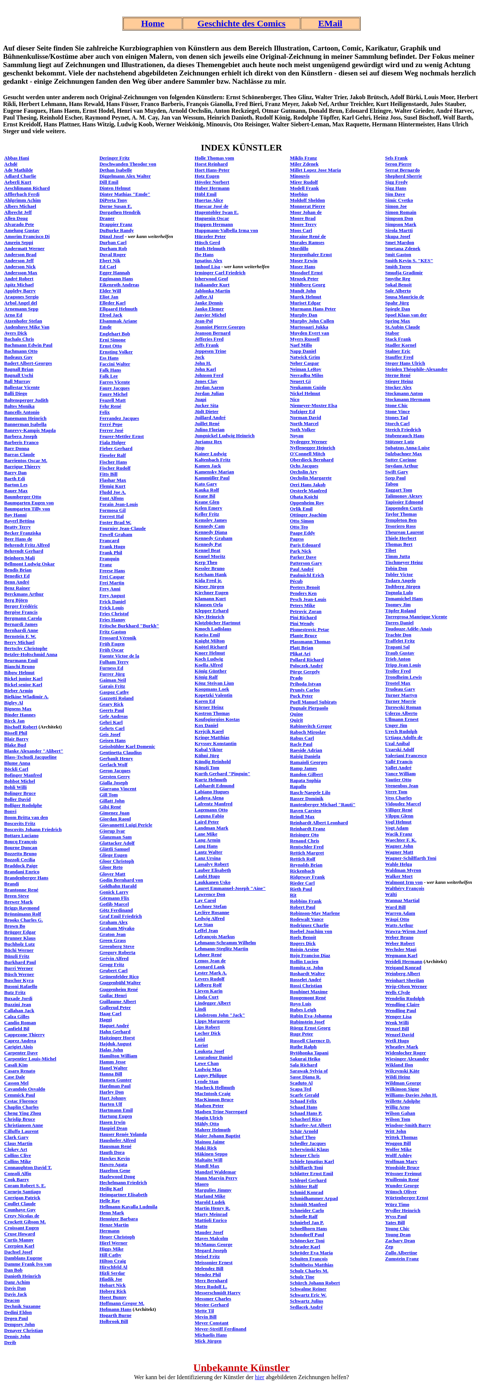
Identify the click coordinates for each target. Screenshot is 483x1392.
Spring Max (397, 321)
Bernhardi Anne (21, 630)
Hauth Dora (112, 1152)
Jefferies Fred (209, 339)
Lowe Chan (207, 1063)
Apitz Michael (19, 284)
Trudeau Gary (400, 689)
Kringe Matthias (212, 737)
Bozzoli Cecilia (19, 859)
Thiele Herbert (401, 538)
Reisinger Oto (304, 834)
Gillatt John (112, 801)
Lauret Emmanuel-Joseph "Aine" (230, 888)
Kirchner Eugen (211, 592)
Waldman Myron (403, 870)
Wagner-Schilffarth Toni (411, 858)
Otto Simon (302, 521)
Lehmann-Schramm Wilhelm (225, 942)
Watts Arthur (399, 925)
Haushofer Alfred (117, 1140)
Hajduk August (115, 1043)
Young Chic (397, 1228)
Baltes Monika (19, 406)
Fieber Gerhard (115, 448)
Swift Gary (396, 472)
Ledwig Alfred (210, 918)
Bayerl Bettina (19, 521)
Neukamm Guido (308, 387)
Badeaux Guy (18, 357)
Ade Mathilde (18, 170)
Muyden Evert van (309, 333)
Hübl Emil (206, 194)
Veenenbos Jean (401, 785)
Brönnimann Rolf (22, 914)
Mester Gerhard (212, 1304)
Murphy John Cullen (312, 321)
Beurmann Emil (21, 660)
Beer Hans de (18, 539)
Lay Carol (205, 900)
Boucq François (20, 841)
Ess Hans (108, 358)
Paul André (302, 569)
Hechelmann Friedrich (123, 1182)
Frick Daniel (112, 601)
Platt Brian (301, 647)
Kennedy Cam (210, 526)
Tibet (390, 550)
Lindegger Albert (213, 1003)
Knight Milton (210, 641)
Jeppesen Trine (210, 351)
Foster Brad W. (115, 522)
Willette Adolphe (402, 1101)
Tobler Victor (399, 574)
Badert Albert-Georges (28, 363)
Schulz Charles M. (309, 1271)
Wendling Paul (400, 1010)
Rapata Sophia (305, 780)
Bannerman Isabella (25, 424)
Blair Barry (16, 739)
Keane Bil (205, 496)
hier (260, 1377)
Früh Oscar (111, 650)
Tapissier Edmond (404, 502)
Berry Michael (19, 642)
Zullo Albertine (401, 1252)
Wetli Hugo (397, 1040)
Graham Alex (113, 922)
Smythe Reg (398, 278)
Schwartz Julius (306, 1301)
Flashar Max (112, 480)
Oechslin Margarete (311, 478)
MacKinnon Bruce (214, 1099)
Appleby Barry (19, 290)
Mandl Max (207, 1166)
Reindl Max (302, 816)
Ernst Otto (110, 346)
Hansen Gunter (115, 1080)
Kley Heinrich (209, 616)
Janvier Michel (210, 315)
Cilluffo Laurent (21, 1131)
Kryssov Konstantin (216, 743)
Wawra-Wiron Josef (406, 931)
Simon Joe (396, 206)
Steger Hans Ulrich (405, 363)
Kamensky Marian (214, 472)
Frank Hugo (112, 546)
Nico (294, 399)
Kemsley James (211, 520)
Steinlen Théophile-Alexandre (416, 369)
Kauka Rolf (207, 490)
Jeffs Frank (207, 345)
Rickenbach (302, 871)
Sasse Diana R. (305, 1077)
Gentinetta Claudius (120, 752)
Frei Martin (111, 582)
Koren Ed (205, 701)
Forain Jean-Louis (118, 504)
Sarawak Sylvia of (309, 1071)
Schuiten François (309, 1258)
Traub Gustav (399, 653)
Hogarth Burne (115, 1315)
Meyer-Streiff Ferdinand (220, 1329)
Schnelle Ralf (303, 1216)
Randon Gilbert (306, 774)
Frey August (112, 595)
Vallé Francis (399, 761)
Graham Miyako (116, 928)
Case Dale (14, 1077)
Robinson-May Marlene (315, 913)
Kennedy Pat (208, 544)
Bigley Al (13, 702)
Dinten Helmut (115, 188)
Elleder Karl (112, 303)
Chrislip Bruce (19, 1119)
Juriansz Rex (208, 441)
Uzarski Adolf (399, 749)
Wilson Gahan (400, 1113)
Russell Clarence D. (310, 1040)
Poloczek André (306, 665)
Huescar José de (211, 206)
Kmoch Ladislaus (213, 628)
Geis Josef (109, 734)
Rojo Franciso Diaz (310, 955)
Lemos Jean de (210, 960)
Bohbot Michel (19, 781)
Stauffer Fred (399, 357)
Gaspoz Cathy (114, 692)
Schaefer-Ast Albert (310, 1125)
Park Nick (300, 551)
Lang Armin (207, 840)
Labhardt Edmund (214, 785)
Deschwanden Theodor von (127, 164)
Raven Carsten (305, 810)
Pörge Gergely (305, 671)
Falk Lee (108, 376)
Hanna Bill (110, 1074)
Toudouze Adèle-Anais (408, 628)
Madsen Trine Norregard (221, 1111)
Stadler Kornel (400, 345)
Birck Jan (14, 721)
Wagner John (399, 846)
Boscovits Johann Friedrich (33, 829)
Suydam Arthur (401, 466)
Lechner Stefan (211, 906)
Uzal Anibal (397, 743)
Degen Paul (16, 1318)
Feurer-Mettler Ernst (121, 436)
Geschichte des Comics (241, 23)
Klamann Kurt (210, 598)
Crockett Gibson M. (25, 1222)
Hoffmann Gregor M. (121, 1303)
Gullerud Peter (115, 1007)
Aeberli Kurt (17, 182)
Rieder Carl (302, 883)
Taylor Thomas (401, 514)
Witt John (395, 1131)
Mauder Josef (209, 1232)
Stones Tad (396, 417)
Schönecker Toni (307, 1240)
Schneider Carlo (307, 1210)
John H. (203, 363)
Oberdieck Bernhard (312, 459)
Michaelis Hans (211, 1335)
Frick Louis (111, 607)
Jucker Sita (206, 405)
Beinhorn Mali (19, 558)
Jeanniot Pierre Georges (220, 327)
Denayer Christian (23, 1330)
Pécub (296, 581)
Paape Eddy (302, 533)
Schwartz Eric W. (308, 1295)
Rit (293, 895)
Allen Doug (16, 218)
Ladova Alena (209, 797)
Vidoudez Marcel (403, 804)
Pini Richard (303, 617)
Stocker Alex (398, 387)
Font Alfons (111, 498)
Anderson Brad (20, 254)
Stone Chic (396, 405)
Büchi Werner (19, 950)
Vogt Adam (397, 828)
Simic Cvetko (399, 200)
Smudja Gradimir (404, 272)
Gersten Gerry (114, 776)
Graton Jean (112, 934)
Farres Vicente (114, 382)
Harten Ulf (110, 1104)
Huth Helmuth (210, 248)
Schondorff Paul (307, 1234)
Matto (201, 1226)
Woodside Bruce (402, 1167)
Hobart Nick (112, 1285)
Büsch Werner (19, 974)
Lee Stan (204, 924)
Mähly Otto (207, 1123)
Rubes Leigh (303, 1010)
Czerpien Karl (19, 1246)
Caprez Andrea (20, 1040)
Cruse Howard (19, 1234)
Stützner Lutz (399, 441)
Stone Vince (397, 411)
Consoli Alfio (17, 1173)
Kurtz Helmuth (211, 779)
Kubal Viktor (209, 749)
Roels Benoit (303, 937)
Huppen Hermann (214, 224)
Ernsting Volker (116, 352)
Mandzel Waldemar (215, 1172)
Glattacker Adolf (116, 843)
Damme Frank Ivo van (28, 1264)
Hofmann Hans (115, 1309)
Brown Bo (14, 926)
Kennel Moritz (210, 556)
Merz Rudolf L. (211, 1286)
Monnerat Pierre (307, 206)
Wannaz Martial (402, 900)
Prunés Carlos (305, 690)
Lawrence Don (210, 894)
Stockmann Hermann (408, 399)
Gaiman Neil (112, 680)
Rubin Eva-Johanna (311, 1016)
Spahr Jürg (397, 303)
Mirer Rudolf (304, 182)
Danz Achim (17, 1282)
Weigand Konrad (403, 967)
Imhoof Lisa (207, 266)
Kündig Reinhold (213, 761)
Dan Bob (13, 1270)
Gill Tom (108, 794)
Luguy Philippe (211, 1075)
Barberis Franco (21, 442)
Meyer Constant (212, 1323)
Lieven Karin (209, 991)
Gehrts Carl (112, 728)
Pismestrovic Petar (309, 629)
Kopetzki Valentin (213, 695)
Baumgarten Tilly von (27, 509)
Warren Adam (400, 913)
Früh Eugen (112, 644)
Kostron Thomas (212, 713)
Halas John (111, 1049)
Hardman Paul (115, 1086)
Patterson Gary (306, 563)
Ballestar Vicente (22, 387)
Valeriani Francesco (406, 755)
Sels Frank (396, 158)
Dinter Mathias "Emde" (124, 194)
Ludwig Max (208, 1069)
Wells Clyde (397, 992)
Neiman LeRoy (305, 369)
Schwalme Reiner (308, 1289)
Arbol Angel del (20, 303)
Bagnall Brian (19, 369)
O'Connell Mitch (307, 453)
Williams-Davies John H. (411, 1095)
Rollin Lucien (304, 961)
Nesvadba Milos (306, 375)
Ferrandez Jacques (119, 418)
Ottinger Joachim (308, 515)
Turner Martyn (401, 695)
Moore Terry (303, 224)
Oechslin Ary (303, 472)
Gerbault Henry (116, 758)
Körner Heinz (209, 707)
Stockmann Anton (404, 393)
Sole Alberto (398, 290)
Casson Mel (16, 1083)
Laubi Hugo (207, 876)
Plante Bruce (303, 635)
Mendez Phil (208, 1274)
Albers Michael (20, 206)
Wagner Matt (399, 852)
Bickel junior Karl (23, 678)
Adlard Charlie (20, 176)
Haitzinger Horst (117, 1037)
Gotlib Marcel (114, 904)
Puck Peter (301, 696)
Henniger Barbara (118, 1218)
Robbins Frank (305, 901)
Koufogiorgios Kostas (217, 719)
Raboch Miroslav (308, 732)
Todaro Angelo (400, 580)
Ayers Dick (15, 333)
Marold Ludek (210, 1202)
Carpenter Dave (21, 1053)
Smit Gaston (398, 254)
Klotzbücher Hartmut (217, 622)
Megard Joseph (211, 1250)
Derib (10, 1342)
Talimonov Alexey (404, 496)
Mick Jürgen (208, 1341)
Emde (105, 327)
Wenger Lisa (398, 1016)
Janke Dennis (209, 303)
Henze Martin (114, 1225)
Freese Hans (112, 570)
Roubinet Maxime (309, 991)
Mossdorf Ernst (306, 272)
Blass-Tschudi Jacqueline (30, 757)
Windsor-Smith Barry (408, 1125)
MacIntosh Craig (213, 1093)
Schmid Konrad (306, 1192)
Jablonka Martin (212, 290)
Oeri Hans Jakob (308, 484)
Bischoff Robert (20, 727)
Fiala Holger (112, 442)
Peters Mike (302, 605)
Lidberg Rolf (208, 985)
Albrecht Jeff (18, 212)
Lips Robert (207, 1027)
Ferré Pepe (110, 424)
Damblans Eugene (23, 1258)
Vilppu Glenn (399, 816)
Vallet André (398, 767)
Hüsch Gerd (207, 242)
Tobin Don (396, 568)
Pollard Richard (307, 659)
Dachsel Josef (18, 1252)
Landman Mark (211, 828)
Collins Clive (17, 1155)
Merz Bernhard (211, 1280)
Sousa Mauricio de (404, 297)
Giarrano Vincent (117, 788)
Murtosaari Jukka (309, 327)
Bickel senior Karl (23, 684)
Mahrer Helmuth (213, 1129)
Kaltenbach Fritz (213, 459)
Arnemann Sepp (21, 309)
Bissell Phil (15, 733)
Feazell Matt (112, 400)
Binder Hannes (19, 715)
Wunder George (402, 1185)
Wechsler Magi (401, 949)
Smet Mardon (399, 242)
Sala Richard (303, 1065)
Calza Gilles (16, 1016)
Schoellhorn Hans (308, 1228)
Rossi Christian (306, 985)
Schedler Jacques (308, 1143)
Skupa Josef (398, 236)
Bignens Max (18, 708)
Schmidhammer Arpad (314, 1198)
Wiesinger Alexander (407, 1059)
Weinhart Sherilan (404, 980)
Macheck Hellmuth (215, 1087)
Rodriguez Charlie (309, 925)
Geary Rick (111, 704)
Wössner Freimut (403, 1173)
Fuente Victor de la (119, 656)
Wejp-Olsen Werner (406, 986)
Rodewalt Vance (306, 919)
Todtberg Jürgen (402, 586)
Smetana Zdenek (403, 248)
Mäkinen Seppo (211, 1154)
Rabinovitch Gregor (311, 726)
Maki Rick (206, 1148)
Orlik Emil (301, 509)
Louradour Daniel (214, 1057)
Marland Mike (210, 1196)
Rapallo (298, 786)
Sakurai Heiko (305, 1059)
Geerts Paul (111, 710)
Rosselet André (305, 979)
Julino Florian (210, 429)
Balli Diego (15, 393)
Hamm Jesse (112, 1062)
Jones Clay (206, 381)
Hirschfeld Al (113, 1267)
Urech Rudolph (401, 731)
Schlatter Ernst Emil (311, 1173)
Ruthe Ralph (303, 1046)
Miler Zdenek (304, 164)
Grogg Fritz (111, 964)
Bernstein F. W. (20, 636)
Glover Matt (112, 874)
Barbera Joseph (20, 436)
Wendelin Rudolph (405, 998)
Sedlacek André (306, 1307)
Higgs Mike (111, 1249)
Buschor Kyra (19, 980)
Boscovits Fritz (19, 823)
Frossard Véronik (117, 638)
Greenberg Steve (116, 946)
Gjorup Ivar (112, 831)
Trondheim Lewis (403, 677)
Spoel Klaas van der (406, 315)
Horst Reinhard (211, 164)
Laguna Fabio (209, 816)
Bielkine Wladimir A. (26, 696)
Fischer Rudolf (114, 468)
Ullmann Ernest (401, 719)
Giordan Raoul (115, 819)
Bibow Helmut (19, 672)
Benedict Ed (17, 576)
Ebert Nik (109, 260)
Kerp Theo (206, 562)
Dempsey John (19, 1324)
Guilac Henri (113, 995)
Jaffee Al (204, 297)
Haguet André (114, 1025)
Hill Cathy (110, 1255)
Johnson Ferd (209, 375)
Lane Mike (206, 834)
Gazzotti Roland (116, 698)
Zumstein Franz (402, 1258)
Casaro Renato (19, 1071)
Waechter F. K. (401, 840)
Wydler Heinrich (403, 1210)
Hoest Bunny (112, 1297)
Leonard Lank (210, 966)
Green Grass (112, 940)
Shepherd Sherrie (403, 176)
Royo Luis (300, 1003)
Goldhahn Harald (118, 886)
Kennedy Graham (213, 538)
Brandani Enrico (22, 871)
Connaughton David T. (28, 1167)
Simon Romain (401, 212)
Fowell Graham (115, 534)
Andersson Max (20, 272)
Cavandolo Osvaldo (24, 1089)
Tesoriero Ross (400, 526)
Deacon (12, 1300)
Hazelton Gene (114, 1170)
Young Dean (398, 1234)
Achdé (10, 164)
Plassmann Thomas (310, 641)
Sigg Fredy (396, 182)
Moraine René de (308, 236)
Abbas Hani (16, 158)
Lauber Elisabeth (213, 870)
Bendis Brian (18, 570)
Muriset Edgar (305, 303)
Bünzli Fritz (16, 956)
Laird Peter (207, 822)
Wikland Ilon (399, 1065)
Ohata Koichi (304, 496)
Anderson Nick (19, 266)
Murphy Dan (303, 315)
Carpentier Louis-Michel (30, 1059)
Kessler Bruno (210, 568)
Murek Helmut (305, 297)
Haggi (105, 1019)
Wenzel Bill (397, 1028)
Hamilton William (118, 1056)
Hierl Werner (113, 1243)
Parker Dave (303, 557)
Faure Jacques (114, 388)
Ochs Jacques (304, 466)
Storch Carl (397, 423)
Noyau (296, 435)
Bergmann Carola (23, 618)
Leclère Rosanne (212, 912)
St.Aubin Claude (402, 327)
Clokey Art (15, 1149)
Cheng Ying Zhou (22, 1113)
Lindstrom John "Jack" (220, 1015)
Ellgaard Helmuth (118, 309)
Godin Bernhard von (121, 880)
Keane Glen (207, 502)
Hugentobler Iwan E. (216, 212)
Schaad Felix (303, 1101)
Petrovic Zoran (305, 611)
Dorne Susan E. (115, 206)
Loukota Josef (209, 1051)
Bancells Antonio (22, 412)
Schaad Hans (303, 1107)
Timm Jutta (397, 556)
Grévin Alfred (113, 958)
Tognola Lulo (399, 592)
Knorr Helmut (210, 653)
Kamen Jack (208, 466)
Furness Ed (111, 668)
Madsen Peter (209, 1105)
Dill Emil (108, 182)
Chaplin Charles (21, 1107)
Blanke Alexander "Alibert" (33, 751)
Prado (296, 678)
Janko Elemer (209, 309)
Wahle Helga (398, 864)
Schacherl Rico (305, 1119)
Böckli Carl (16, 769)
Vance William (400, 773)
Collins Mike (17, 1161)
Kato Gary (206, 484)
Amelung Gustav (22, 230)
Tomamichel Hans (404, 598)
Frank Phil (110, 552)
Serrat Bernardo (402, 170)
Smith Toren (398, 266)
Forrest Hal (111, 516)
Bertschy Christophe (25, 648)
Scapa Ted (300, 1089)
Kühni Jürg (207, 755)
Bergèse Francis (20, 612)
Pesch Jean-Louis (308, 599)
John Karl (205, 369)
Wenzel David (399, 1034)
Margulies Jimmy (213, 1190)
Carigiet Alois (18, 1046)
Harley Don (111, 1092)
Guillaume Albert (117, 1001)
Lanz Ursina (208, 858)
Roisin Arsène (304, 949)
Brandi (11, 884)
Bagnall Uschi (18, 375)
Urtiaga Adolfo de (404, 737)
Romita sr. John (306, 967)
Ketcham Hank (211, 574)
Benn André (16, 582)
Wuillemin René (402, 1179)
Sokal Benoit (398, 284)
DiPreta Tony (113, 200)
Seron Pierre (398, 164)
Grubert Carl (113, 970)
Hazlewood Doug (117, 1176)
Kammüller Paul (212, 478)
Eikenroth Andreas (119, 284)
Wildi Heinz (398, 1077)
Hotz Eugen (207, 176)
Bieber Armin (18, 690)
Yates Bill (395, 1222)
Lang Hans (206, 846)
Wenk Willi (397, 1022)
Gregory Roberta (117, 952)
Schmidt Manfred (308, 1204)
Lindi (200, 1009)
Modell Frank (304, 188)
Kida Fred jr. (208, 580)
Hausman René (115, 1146)
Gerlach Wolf (113, 764)
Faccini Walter (114, 364)
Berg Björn (16, 600)
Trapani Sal (397, 647)
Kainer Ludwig (211, 453)
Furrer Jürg (112, 674)
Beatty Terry (17, 527)
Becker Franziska (22, 533)
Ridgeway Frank (307, 877)
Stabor (392, 333)
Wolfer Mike (398, 1149)
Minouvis (299, 176)
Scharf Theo (302, 1137)
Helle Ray (109, 1200)
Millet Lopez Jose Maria (315, 170)
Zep (389, 1246)
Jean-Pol (204, 321)
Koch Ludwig (209, 659)
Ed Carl (107, 266)
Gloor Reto (111, 867)
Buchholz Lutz (19, 944)
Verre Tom (396, 791)
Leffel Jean (206, 930)
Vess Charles (398, 797)
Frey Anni (109, 589)
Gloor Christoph (116, 861)
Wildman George (403, 1083)
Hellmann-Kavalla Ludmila (128, 1206)
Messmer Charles (213, 1298)
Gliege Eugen (113, 855)
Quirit (296, 720)
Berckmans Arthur (24, 594)
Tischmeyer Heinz (404, 562)
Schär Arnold (304, 1131)
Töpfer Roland (400, 610)
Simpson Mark (401, 224)
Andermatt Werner (24, 248)
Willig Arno (397, 1107)
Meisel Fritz (207, 1256)
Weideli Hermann (404, 961)
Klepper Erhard (212, 610)
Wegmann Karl (401, 955)
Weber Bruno (399, 937)
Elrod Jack (110, 315)
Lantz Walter (209, 852)
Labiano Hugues (212, 791)
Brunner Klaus (19, 938)
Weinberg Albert (402, 973)
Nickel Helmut (305, 393)
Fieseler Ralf (112, 455)
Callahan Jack (19, 1010)
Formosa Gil (112, 510)
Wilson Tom (398, 1119)
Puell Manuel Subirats (313, 702)
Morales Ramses (307, 242)
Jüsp (200, 447)
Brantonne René (21, 890)
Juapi (200, 399)
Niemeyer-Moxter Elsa (313, 405)
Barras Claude (19, 454)
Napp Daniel (303, 351)
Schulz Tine (302, 1277)
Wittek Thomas (401, 1137)
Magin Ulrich (209, 1117)
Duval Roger (112, 254)
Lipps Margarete (212, 1021)
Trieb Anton (398, 659)
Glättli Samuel (114, 849)
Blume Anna (17, 763)
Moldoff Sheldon (307, 200)
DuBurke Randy (116, 230)
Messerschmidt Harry (218, 1292)
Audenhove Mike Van (26, 327)
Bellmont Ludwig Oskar (29, 564)
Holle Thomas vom (214, 158)
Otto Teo (299, 527)
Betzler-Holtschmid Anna (30, 654)
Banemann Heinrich (25, 418)
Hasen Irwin (112, 1122)
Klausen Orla (209, 604)
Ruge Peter (301, 1034)
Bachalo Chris (19, 339)
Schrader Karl (305, 1246)
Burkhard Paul (20, 962)
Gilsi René (110, 807)
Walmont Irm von (404, 882)
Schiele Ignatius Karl (312, 1161)
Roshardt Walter (307, 973)
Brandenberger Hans (26, 877)
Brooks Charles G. (23, 920)
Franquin (109, 558)
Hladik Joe (110, 1279)
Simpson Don (399, 218)
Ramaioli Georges (308, 762)
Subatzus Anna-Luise (407, 447)
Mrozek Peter (304, 278)
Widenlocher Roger (405, 1053)
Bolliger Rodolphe (23, 805)
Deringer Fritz (114, 158)
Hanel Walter (113, 1068)
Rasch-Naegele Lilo (310, 792)
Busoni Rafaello (20, 986)
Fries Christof (114, 613)
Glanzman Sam (115, 837)
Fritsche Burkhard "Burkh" (129, 625)
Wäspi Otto (397, 919)
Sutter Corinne (401, 459)
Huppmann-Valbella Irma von (226, 230)
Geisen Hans (112, 740)
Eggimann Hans (116, 278)
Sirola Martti (399, 230)
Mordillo (299, 248)
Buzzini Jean (17, 1004)
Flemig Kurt (112, 486)
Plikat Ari (300, 653)
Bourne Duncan (20, 847)
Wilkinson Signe (402, 1089)
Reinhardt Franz (307, 828)
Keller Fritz (207, 514)
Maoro (202, 1184)
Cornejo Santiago (22, 1191)
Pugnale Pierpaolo (309, 708)
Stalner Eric (398, 351)
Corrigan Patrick (22, 1197)
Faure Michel (113, 394)
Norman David (305, 417)
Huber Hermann (212, 188)
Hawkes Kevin (114, 1158)
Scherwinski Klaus (309, 1149)
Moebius (299, 194)
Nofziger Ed (302, 411)
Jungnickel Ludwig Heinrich (225, 435)
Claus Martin (18, 1143)
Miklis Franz (303, 158)
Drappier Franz (115, 224)
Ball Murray (17, 381)
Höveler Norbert (212, 182)
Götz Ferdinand (115, 910)
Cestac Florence (20, 1101)
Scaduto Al (301, 1083)
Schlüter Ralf (304, 1186)
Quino (296, 714)
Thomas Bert (399, 544)
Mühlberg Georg (307, 284)
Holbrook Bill (113, 1321)
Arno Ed (13, 315)
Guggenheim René (118, 989)
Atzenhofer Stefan (23, 321)
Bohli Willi (15, 787)
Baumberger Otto (22, 496)
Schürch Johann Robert (315, 1283)
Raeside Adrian (306, 750)
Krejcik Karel (209, 731)
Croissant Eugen (21, 1228)
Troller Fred (398, 671)
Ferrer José (111, 430)
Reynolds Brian (306, 865)
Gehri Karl (111, 722)
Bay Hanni (15, 515)
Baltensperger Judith (26, 400)
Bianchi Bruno (19, 666)
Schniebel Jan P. (307, 1222)
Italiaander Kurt (212, 284)
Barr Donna (16, 448)
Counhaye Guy (19, 1209)
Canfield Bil (16, 1028)
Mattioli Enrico (211, 1220)
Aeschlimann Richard (27, 188)
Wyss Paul (396, 1216)
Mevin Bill (206, 1317)
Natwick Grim (305, 357)
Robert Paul (302, 907)
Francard (109, 540)
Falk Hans (110, 370)
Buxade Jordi (18, 998)
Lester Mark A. (211, 973)
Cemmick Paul (19, 1095)
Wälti (391, 894)
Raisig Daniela (305, 756)
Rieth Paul (301, 889)
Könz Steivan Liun (214, 683)
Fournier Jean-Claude (122, 528)
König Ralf (206, 677)
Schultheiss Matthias (311, 1265)
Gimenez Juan (114, 813)
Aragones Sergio (21, 297)
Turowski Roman (403, 707)
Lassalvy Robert (212, 864)
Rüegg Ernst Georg (310, 1028)
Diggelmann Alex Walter (125, 176)
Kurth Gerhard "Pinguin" (222, 773)
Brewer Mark (18, 902)
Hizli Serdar (112, 1273)
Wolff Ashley (398, 1155)
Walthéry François (405, 888)
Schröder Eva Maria (311, 1252)
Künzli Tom (207, 767)
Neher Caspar (304, 363)
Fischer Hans (113, 462)
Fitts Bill (108, 474)
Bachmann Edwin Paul (28, 345)
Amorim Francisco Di (27, 236)
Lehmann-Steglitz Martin (221, 948)
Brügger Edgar (20, 932)
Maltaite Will (209, 1160)
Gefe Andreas (113, 716)
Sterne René (398, 375)
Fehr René (110, 406)
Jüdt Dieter (206, 411)
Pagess (297, 539)
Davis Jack (15, 1294)
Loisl (200, 1039)
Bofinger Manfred (23, 775)
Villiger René (399, 810)
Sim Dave (395, 194)
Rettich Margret (307, 853)
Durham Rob (113, 248)
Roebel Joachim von (311, 931)
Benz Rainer (17, 588)
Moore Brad (302, 218)
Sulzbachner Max (403, 453)
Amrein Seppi (18, 242)
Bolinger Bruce (20, 793)
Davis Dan (15, 1288)
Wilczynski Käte (402, 1071)
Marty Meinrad (211, 1214)
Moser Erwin (303, 260)
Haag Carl (110, 1013)
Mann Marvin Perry (216, 1178)
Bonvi (10, 811)
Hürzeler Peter (210, 236)
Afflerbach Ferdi (22, 194)
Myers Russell (304, 339)
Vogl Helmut (398, 822)
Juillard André (210, 417)
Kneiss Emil (207, 635)
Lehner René (208, 954)
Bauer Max (16, 490)
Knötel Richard (211, 647)
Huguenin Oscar (212, 218)
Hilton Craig (112, 1261)
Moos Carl (301, 230)
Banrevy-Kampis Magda (30, 430)
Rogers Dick (302, 943)
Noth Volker (302, 429)
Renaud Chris (304, 840)
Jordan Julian (209, 393)
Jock (200, 357)
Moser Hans (302, 266)
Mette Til (204, 1311)
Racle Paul (301, 744)
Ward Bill (395, 907)
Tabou (391, 484)
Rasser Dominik (306, 798)
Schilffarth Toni (306, 1167)
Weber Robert (400, 943)
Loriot (201, 1045)
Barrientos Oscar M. (25, 460)
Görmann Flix (114, 898)
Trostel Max (398, 683)
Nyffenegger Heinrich (312, 447)
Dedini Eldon (18, 1312)
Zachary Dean (400, 1240)
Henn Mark (111, 1212)
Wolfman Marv (401, 1161)
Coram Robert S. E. (25, 1185)
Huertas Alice (209, 200)
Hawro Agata (113, 1164)
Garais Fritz (112, 686)
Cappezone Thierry (24, 1034)
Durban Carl (112, 242)
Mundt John (303, 290)
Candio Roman (20, 1022)
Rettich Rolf (302, 859)
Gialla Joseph (113, 782)
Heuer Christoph (117, 1237)
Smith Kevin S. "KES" (409, 260)
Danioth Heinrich (22, 1276)
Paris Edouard (305, 545)
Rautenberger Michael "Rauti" (322, 804)
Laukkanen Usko (213, 882)
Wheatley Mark (401, 1046)
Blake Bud (15, 745)
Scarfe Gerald (304, 1095)
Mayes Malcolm (211, 1238)
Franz (105, 564)
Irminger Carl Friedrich (220, 272)
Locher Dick (208, 1033)
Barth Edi (14, 478)
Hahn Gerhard (115, 1031)
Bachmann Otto (20, 351)
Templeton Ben (401, 520)
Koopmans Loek (212, 689)
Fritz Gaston (112, 632)
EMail (330, 23)
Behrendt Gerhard (23, 551)
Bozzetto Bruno (20, 853)
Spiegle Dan (397, 309)
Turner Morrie (400, 701)
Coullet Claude (19, 1203)
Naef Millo (301, 345)
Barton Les (16, 484)
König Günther (211, 671)
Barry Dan (15, 472)
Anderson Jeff (19, 260)
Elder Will (110, 290)
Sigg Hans (395, 188)
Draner (106, 218)
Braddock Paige (20, 865)
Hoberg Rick (112, 1291)
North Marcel (304, 423)
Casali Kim (16, 1065)
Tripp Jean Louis (403, 665)
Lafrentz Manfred (213, 804)
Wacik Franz (398, 834)
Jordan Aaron (209, 387)
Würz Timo (397, 1204)
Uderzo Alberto (401, 713)
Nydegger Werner (308, 441)
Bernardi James (20, 624)
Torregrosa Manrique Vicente (416, 616)
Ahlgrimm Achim (22, 200)
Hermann (109, 1231)
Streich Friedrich (403, 429)
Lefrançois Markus (215, 936)
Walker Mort (399, 876)
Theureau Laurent (404, 532)
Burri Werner (18, 968)
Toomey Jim (398, 604)
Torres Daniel (399, 622)
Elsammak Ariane (118, 321)
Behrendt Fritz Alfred (27, 545)
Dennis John (17, 1336)
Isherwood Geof (211, 278)
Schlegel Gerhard (308, 1180)
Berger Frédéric (21, 606)
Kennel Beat (207, 550)
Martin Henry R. (212, 1208)
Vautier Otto (398, 779)
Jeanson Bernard (213, 333)
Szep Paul (395, 478)
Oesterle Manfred (308, 490)
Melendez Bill (209, 1268)
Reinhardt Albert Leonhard (319, 822)
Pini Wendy (302, 623)
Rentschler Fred (306, 847)
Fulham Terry (114, 662)
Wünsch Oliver (401, 1191)
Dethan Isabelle (115, 170)
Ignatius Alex (208, 260)
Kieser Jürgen (209, 586)
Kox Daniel (206, 725)
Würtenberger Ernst (406, 1197)
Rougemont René (308, 997)
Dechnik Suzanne (22, 1306)
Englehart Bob (114, 333)
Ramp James (303, 768)
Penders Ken (303, 593)
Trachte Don (398, 635)
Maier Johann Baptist (217, 1135)
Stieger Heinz (399, 381)
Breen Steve (16, 896)
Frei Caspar (112, 576)
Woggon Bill (398, 1143)
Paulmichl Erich (307, 575)
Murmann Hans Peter (313, 309)
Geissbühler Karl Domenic (127, 746)
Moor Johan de (305, 212)
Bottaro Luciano (21, 835)
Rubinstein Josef (307, 1022)
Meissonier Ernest (214, 1262)
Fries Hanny (112, 619)
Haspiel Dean (113, 1128)
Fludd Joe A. (112, 492)
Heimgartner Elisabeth (123, 1194)
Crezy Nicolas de (21, 1215)
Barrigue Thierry (22, 466)
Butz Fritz (15, 992)
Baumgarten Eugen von (29, 502)
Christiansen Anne (23, 1125)
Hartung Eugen (115, 1116)
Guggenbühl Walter (120, 982)
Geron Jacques (114, 770)
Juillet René (207, 423)
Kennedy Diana (211, 532)
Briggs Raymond (22, 908)
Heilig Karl (111, 1188)
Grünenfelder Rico (118, 976)
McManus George (213, 1244)
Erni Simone (112, 340)
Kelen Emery (208, 508)
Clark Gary (16, 1137)
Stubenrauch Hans (405, 435)
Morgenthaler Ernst (311, 254)
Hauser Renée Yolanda (123, 1134)
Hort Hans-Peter (212, 170)
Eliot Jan (108, 297)
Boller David (17, 799)
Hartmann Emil (115, 1110)
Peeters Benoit (305, 587)
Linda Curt (206, 997)
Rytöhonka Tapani (309, 1053)
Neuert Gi (300, 381)
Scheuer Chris (305, 1155)
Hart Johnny (112, 1098)
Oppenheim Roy (307, 502)
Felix (104, 412)
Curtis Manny (19, 1240)
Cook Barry (16, 1179)
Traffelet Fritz (400, 641)
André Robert (19, 278)
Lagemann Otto (211, 810)
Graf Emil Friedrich (120, 916)
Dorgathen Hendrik (119, 212)
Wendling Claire (402, 1004)
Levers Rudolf (210, 979)
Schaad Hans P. (306, 1113)
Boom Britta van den (26, 817)
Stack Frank (398, 339)
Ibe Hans (204, 254)
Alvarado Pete (19, 224)
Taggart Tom (398, 490)
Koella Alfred (209, 665)
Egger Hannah (114, 272)
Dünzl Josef (111, 236)
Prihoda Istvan (305, 684)
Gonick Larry (113, 892)
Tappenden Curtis (404, 508)
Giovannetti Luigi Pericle (125, 825)
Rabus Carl (302, 738)
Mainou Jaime (210, 1142)
